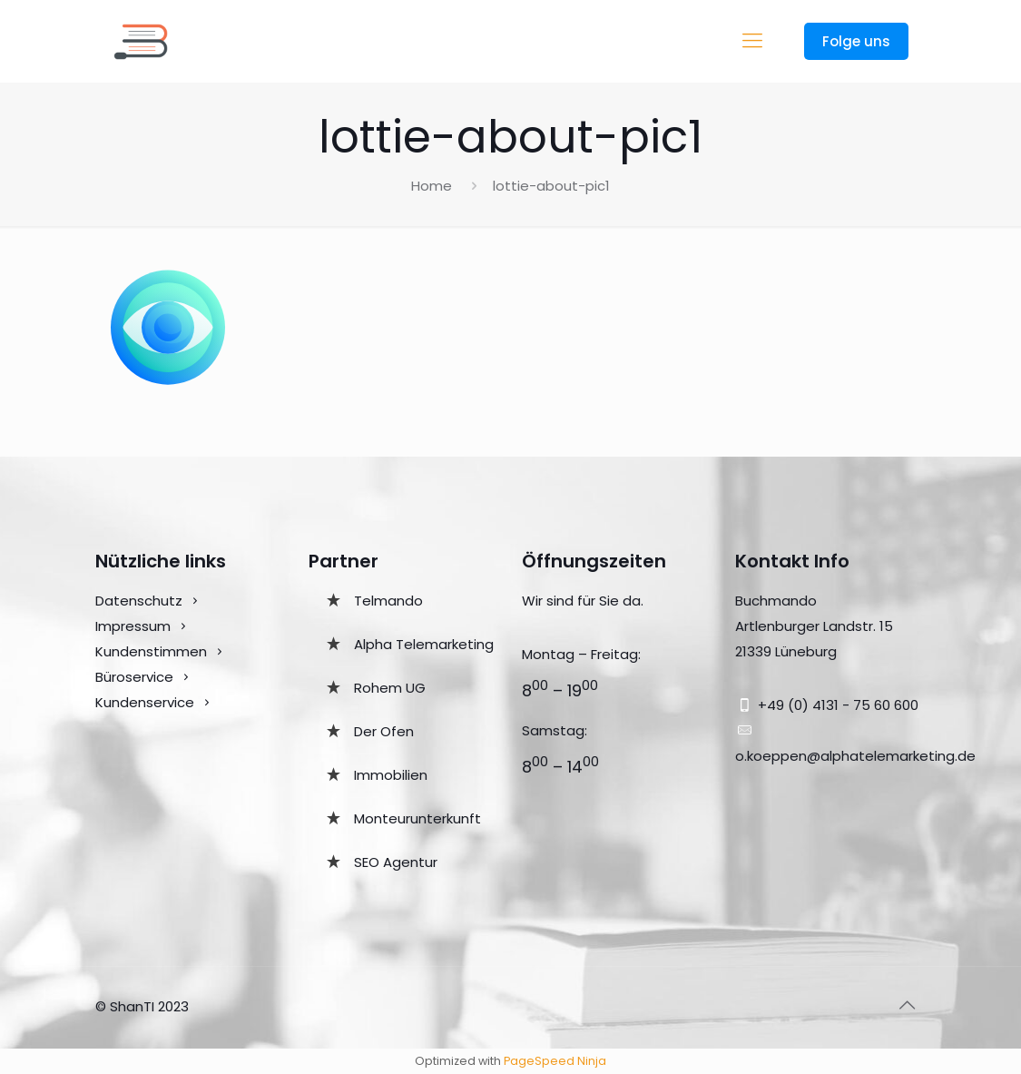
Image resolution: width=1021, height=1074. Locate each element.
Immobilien (390, 774)
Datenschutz (138, 600)
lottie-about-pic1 (551, 185)
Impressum (133, 626)
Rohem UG (390, 687)
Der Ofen (384, 731)
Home (431, 185)
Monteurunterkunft (417, 818)
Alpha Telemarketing (424, 644)
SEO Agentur (395, 862)
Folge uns (856, 41)
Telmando (388, 600)
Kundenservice (146, 702)
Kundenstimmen (151, 651)
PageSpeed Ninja (555, 1061)
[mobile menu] (752, 40)
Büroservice (134, 676)
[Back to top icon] (907, 1005)
